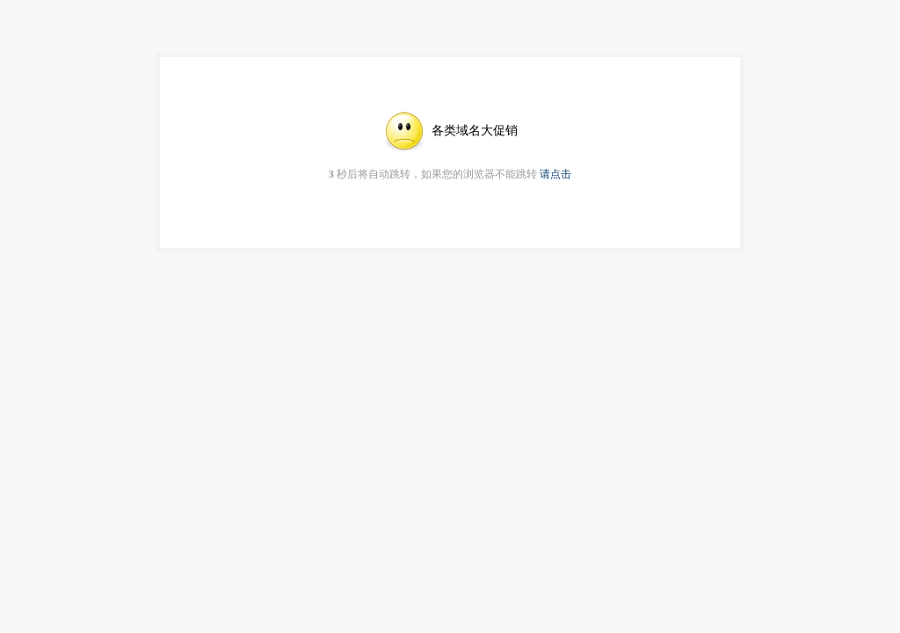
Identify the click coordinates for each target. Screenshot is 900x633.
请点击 (555, 174)
